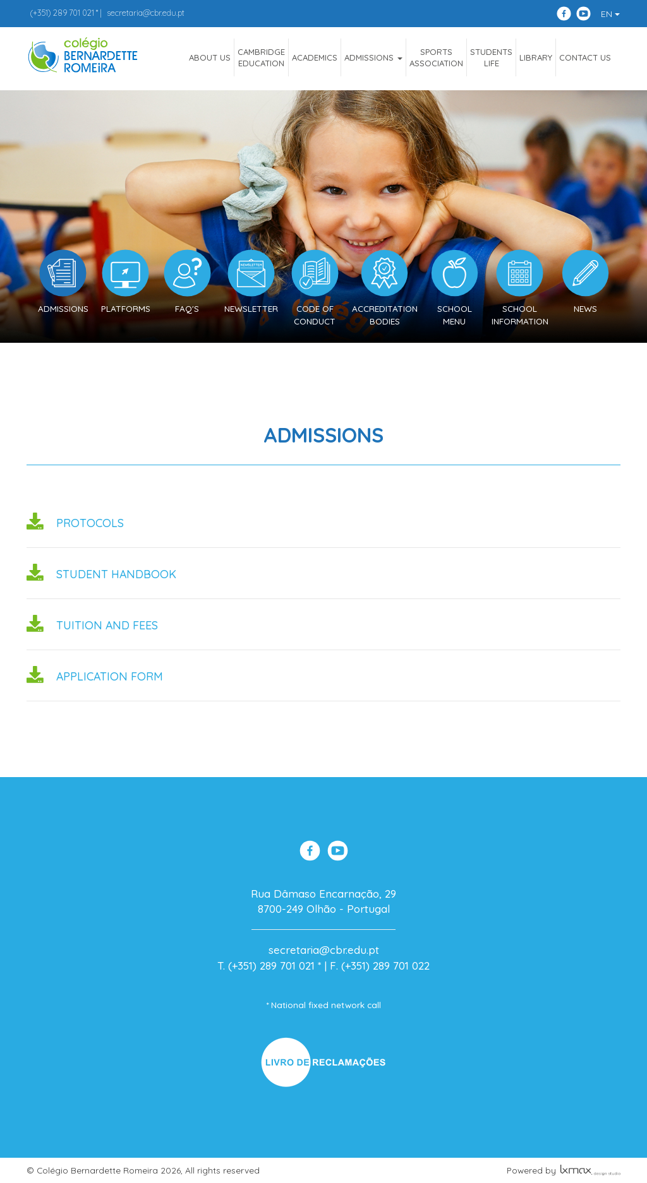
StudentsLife (491, 57)
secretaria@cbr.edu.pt (145, 13)
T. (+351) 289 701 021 (266, 965)
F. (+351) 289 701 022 (380, 965)
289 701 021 (62, 13)
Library (535, 57)
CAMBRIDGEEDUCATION (261, 57)
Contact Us (585, 57)
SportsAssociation (436, 57)
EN (610, 14)
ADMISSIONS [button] (373, 57)
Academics (314, 57)
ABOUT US (210, 57)
